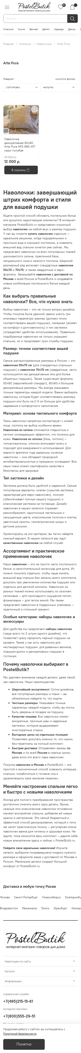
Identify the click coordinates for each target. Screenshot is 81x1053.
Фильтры (60, 87)
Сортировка (23, 87)
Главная (8, 44)
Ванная (33, 29)
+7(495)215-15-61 (18, 1001)
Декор (71, 29)
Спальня (8, 29)
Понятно (24, 1044)
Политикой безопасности (20, 1034)
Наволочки (44, 44)
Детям (45, 29)
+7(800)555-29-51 (19, 1016)
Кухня (21, 29)
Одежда (59, 29)
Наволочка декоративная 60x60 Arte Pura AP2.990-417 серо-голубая (19, 144)
